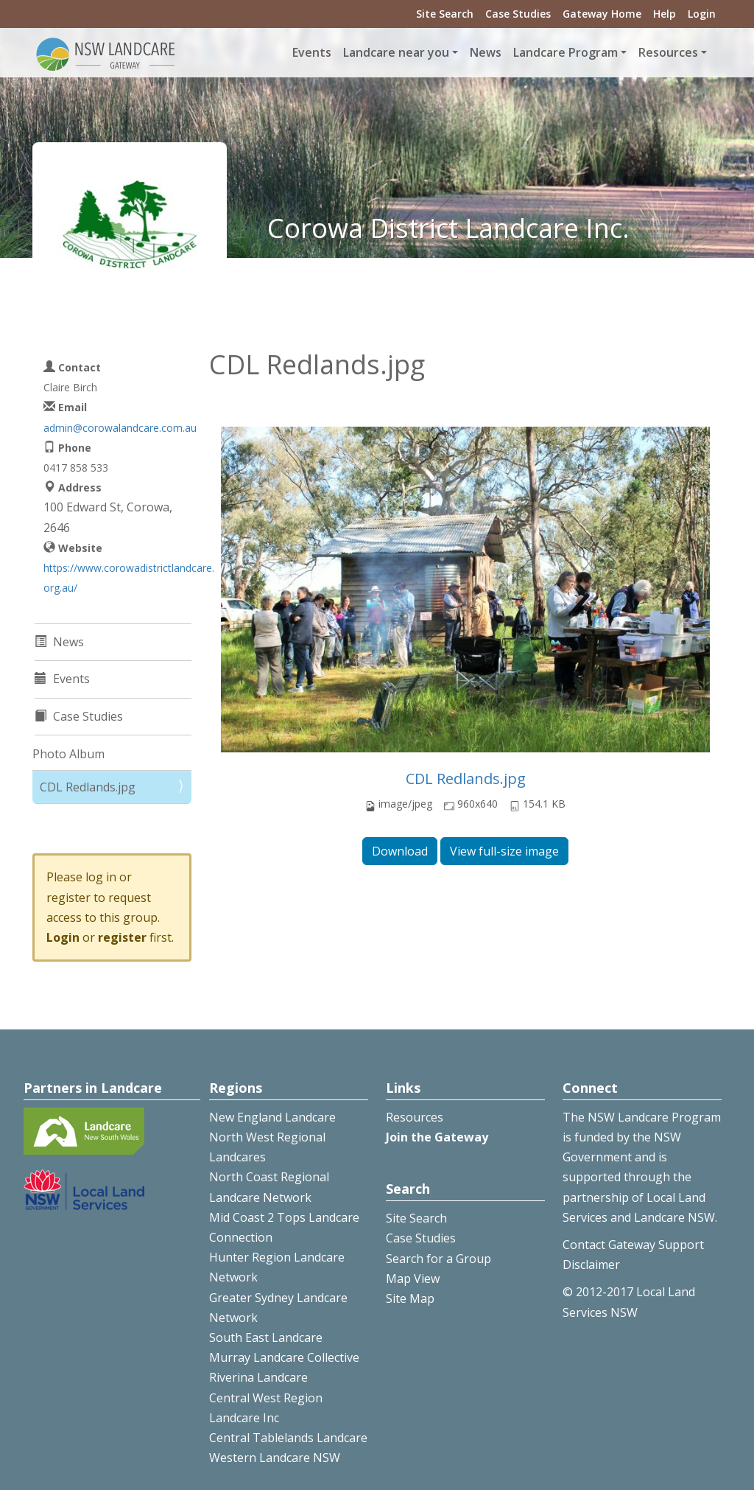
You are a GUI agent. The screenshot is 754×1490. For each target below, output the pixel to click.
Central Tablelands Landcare (288, 1438)
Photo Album (68, 754)
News (485, 52)
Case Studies (518, 14)
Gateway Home (602, 14)
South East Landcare (266, 1337)
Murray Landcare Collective (284, 1357)
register (122, 937)
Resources (414, 1117)
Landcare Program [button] (565, 52)
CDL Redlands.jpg (466, 778)
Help (664, 14)
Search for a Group (438, 1259)
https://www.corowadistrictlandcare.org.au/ (128, 578)
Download (400, 851)
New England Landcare (272, 1117)
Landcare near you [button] (396, 52)
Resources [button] (668, 52)
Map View (413, 1278)
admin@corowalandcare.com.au (120, 428)
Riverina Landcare (258, 1377)
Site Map (410, 1298)
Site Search (444, 14)
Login (702, 14)
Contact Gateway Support (633, 1245)
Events (311, 52)
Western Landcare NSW (274, 1457)
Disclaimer (591, 1264)
